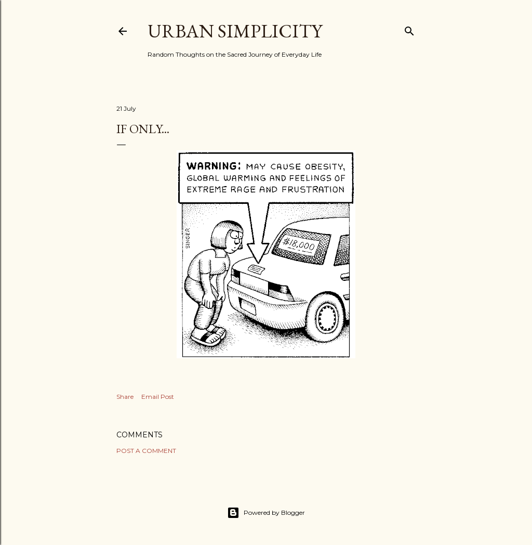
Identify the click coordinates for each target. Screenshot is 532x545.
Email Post (157, 396)
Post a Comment (146, 451)
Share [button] (125, 396)
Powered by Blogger (266, 513)
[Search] (409, 29)
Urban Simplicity (235, 31)
